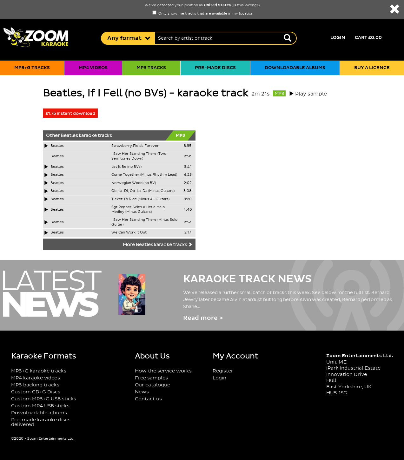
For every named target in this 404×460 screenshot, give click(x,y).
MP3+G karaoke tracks (38, 371)
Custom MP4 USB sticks (40, 406)
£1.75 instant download (70, 113)
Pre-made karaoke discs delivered (40, 422)
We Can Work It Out (129, 232)
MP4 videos (93, 68)
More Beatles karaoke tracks (157, 245)
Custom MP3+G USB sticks (43, 399)
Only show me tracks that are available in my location (202, 13)
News (142, 392)
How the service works (163, 371)
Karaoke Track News (247, 279)
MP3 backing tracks (35, 385)
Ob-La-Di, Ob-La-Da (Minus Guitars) (143, 191)
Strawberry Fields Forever (135, 146)
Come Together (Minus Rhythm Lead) (144, 175)
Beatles (69, 136)
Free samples (151, 378)
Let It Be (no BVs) (126, 167)
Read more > (203, 318)
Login (337, 37)
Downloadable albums (295, 68)
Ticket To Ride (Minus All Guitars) (140, 199)
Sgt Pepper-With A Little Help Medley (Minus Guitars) (138, 209)
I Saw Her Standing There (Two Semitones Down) (138, 156)
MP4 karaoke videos (35, 378)
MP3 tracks (151, 68)
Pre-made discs (215, 68)
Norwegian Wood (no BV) (133, 183)
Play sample (311, 94)
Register (223, 371)
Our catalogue (152, 385)
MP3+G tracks (32, 68)
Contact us (148, 399)
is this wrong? (245, 5)
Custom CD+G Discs (35, 392)
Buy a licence (372, 68)
